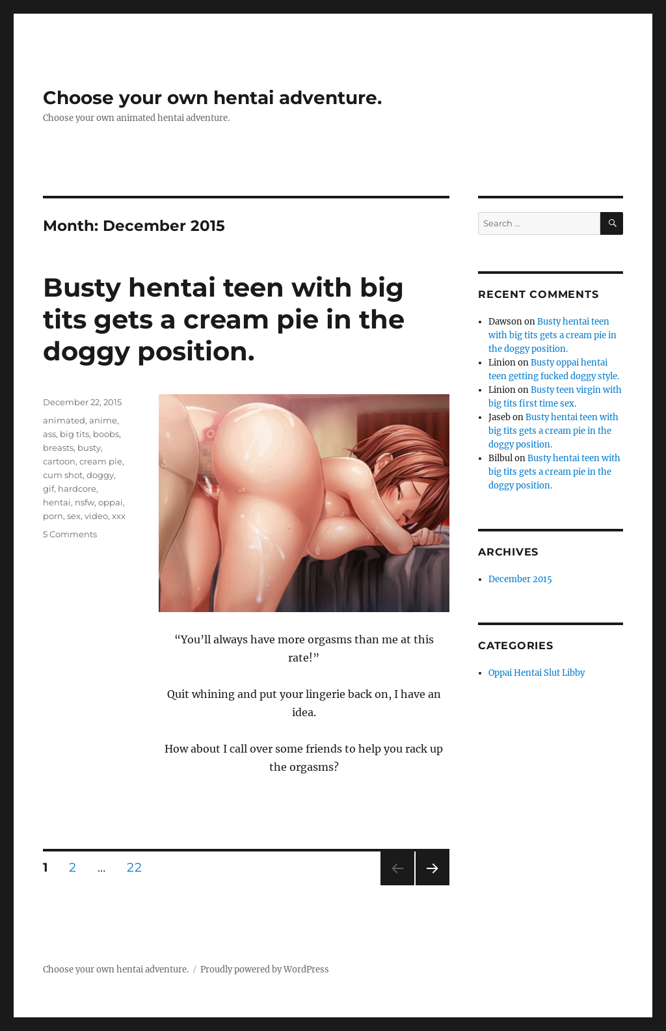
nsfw (84, 502)
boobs (106, 434)
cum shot (63, 475)
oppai (110, 502)
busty (89, 447)
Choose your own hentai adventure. (212, 98)
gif (48, 488)
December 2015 (520, 579)
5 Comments (70, 534)
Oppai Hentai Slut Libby (536, 672)
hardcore (77, 488)
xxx (119, 516)
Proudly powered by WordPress (264, 969)
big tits (74, 434)
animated (64, 420)
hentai (57, 502)
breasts (58, 447)
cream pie (100, 461)
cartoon (59, 461)
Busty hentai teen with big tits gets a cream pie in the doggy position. (224, 319)
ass (49, 434)
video (96, 516)
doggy (100, 475)
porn (53, 516)
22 (138, 867)
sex (74, 516)
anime (103, 420)
